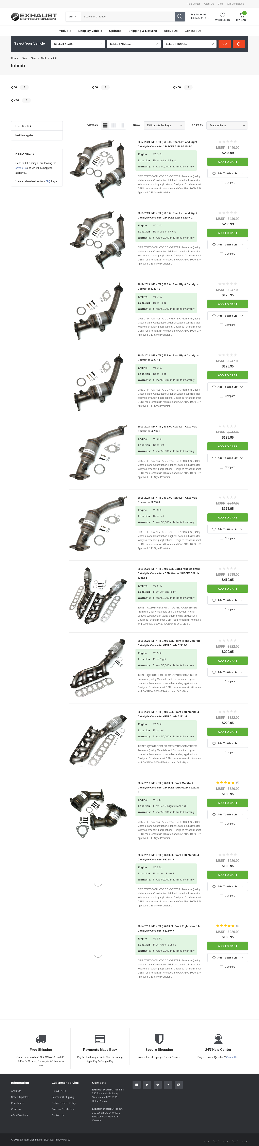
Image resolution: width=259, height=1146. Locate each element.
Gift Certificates (235, 3)
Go (224, 43)
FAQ (48, 181)
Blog (220, 3)
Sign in (203, 18)
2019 (43, 58)
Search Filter (29, 58)
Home (14, 58)
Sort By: (198, 125)
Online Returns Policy (64, 1103)
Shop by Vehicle (90, 30)
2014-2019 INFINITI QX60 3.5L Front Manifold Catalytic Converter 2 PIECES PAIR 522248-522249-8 (169, 788)
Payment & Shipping (63, 1097)
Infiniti (54, 58)
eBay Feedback (19, 1115)
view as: (93, 125)
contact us (21, 168)
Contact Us (58, 1115)
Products (64, 30)
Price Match (17, 1103)
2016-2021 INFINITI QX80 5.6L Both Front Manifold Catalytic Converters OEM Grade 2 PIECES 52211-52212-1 (169, 573)
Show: (137, 125)
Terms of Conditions (63, 1109)
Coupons (16, 1109)
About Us (209, 3)
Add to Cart (228, 161)
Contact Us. (232, 1057)
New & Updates (19, 1097)
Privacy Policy (62, 1139)
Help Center (193, 3)
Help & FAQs (59, 1091)
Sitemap (48, 1139)
